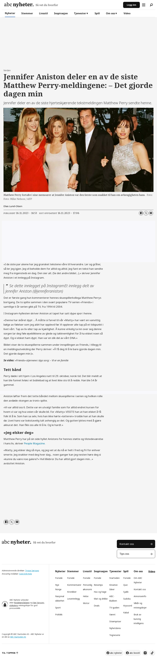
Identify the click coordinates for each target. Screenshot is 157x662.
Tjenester (80, 13)
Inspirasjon (61, 13)
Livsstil (43, 13)
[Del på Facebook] (141, 213)
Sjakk (125, 591)
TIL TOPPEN (8, 652)
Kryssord (127, 605)
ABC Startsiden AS (18, 637)
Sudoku (127, 598)
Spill (97, 13)
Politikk (58, 614)
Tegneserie (114, 635)
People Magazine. (34, 443)
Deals (97, 605)
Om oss (110, 13)
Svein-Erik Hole (25, 574)
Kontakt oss (126, 544)
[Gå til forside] (31, 4)
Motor (86, 603)
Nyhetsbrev (115, 628)
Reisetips (98, 584)
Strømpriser (115, 621)
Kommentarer (74, 584)
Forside (59, 578)
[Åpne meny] (143, 5)
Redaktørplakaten (22, 602)
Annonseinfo (140, 596)
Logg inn (131, 4)
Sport (58, 607)
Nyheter (10, 13)
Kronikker (72, 591)
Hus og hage (100, 591)
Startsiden (114, 578)
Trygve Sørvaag (32, 570)
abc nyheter (116, 652)
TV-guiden (114, 607)
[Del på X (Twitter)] (146, 213)
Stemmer (27, 13)
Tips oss (124, 553)
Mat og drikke (101, 598)
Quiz (125, 584)
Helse (85, 596)
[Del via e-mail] (151, 213)
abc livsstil (135, 652)
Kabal (126, 612)
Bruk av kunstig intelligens (139, 619)
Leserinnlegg (73, 598)
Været (112, 614)
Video (127, 13)
